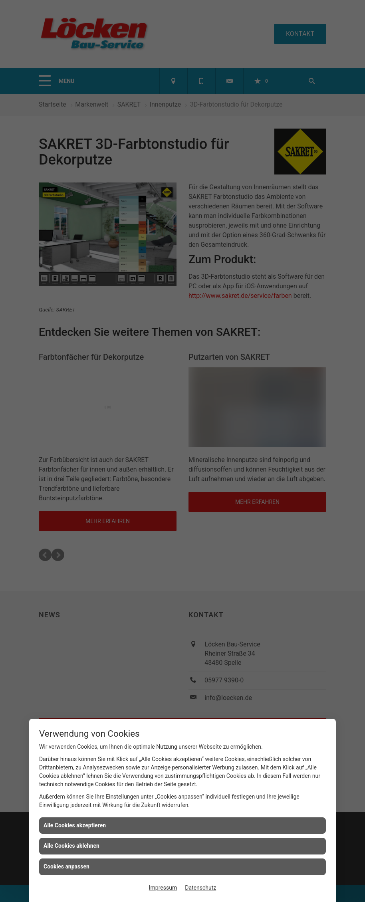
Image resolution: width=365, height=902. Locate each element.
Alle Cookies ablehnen (71, 846)
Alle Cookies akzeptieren (75, 825)
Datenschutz (200, 887)
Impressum (163, 887)
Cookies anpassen (66, 866)
